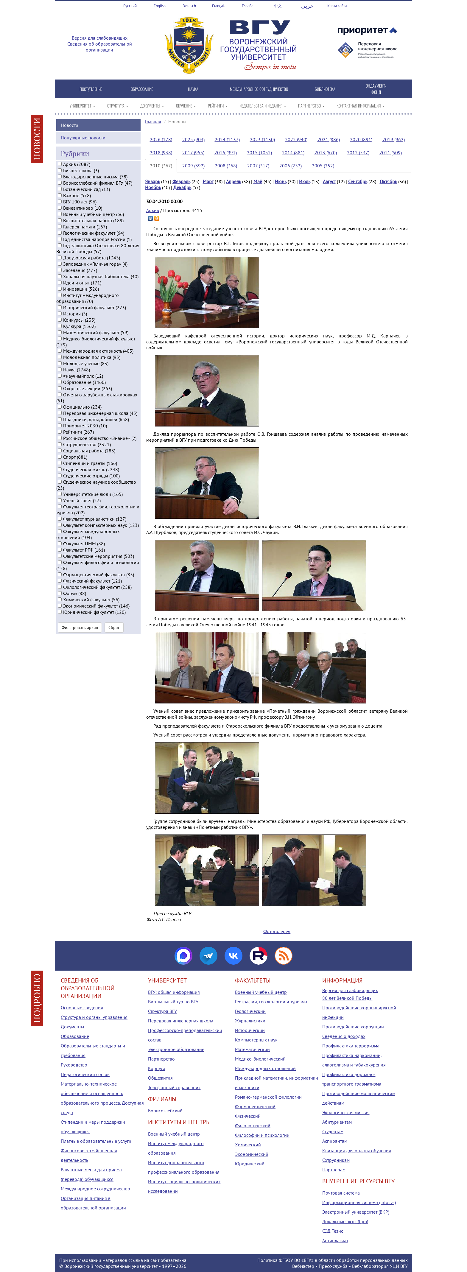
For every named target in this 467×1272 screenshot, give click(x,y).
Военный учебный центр (174, 1134)
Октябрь (388, 181)
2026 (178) (161, 139)
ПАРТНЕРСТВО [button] (311, 105)
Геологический (250, 1011)
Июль (304, 181)
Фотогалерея (276, 931)
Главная (153, 121)
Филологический (252, 1125)
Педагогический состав (85, 1074)
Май (257, 181)
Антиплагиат (335, 1240)
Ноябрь (153, 187)
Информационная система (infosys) (359, 1202)
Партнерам (333, 1170)
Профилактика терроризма (350, 1046)
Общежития (160, 1078)
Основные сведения (82, 1008)
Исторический (250, 1030)
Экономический (251, 1154)
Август (329, 181)
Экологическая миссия (346, 1112)
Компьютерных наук (256, 1040)
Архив (152, 210)
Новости (69, 132)
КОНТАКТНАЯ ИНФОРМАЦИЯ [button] (361, 105)
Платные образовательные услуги (96, 1141)
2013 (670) (326, 152)
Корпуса (156, 1068)
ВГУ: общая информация (174, 992)
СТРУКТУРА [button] (117, 105)
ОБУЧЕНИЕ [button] (186, 105)
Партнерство (161, 1059)
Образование (75, 1036)
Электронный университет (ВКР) (355, 1212)
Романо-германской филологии (268, 1097)
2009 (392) (193, 166)
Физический (248, 1116)
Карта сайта (337, 5)
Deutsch (189, 5)
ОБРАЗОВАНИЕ (142, 89)
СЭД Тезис (332, 1231)
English (160, 5)
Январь (152, 181)
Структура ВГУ (162, 1011)
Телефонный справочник (174, 1087)
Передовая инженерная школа (180, 1021)
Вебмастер (303, 1266)
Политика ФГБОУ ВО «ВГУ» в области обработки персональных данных (332, 1260)
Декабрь (182, 187)
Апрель (233, 181)
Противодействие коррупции (353, 1027)
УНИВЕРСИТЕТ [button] (82, 105)
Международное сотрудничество (95, 1189)
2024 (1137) (227, 139)
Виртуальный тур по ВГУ (173, 1002)
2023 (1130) (262, 139)
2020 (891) (361, 139)
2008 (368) (226, 166)
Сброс (114, 634)
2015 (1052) (259, 152)
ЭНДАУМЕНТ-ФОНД (376, 88)
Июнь (281, 181)
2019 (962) (393, 139)
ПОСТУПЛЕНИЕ (91, 89)
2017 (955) (193, 152)
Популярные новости (83, 144)
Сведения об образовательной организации (99, 47)
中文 (278, 5)
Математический (252, 1049)
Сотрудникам (336, 1160)
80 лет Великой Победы (347, 998)
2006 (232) (290, 166)
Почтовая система (341, 1193)
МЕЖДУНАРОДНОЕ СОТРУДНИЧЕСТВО (259, 89)
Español (248, 5)
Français (218, 5)
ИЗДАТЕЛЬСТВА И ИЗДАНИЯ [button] (262, 105)
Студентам (332, 1131)
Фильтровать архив (80, 634)
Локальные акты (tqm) (345, 1221)
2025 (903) (193, 139)
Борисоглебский (165, 1111)
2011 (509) (390, 152)
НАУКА (193, 89)
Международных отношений (265, 1068)
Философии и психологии (262, 1135)
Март (208, 181)
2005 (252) (323, 166)
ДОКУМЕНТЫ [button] (152, 105)
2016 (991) (225, 152)
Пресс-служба (333, 1266)
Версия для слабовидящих (99, 38)
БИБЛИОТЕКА (325, 89)
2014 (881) (293, 152)
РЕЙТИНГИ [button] (218, 105)
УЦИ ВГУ (399, 1266)
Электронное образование (176, 1049)
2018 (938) (161, 152)
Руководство (74, 1065)
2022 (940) (296, 139)
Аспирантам (334, 1141)
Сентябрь (357, 181)
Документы (72, 1027)
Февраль (181, 181)
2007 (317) (258, 166)
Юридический (249, 1164)
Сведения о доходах (343, 1036)
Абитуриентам (337, 1122)
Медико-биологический (260, 1059)
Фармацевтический (255, 1106)
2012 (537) (358, 152)
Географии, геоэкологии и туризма (271, 1002)
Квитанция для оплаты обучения (356, 1150)
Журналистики (250, 1021)
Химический (248, 1145)
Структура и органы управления (94, 1017)
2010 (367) (161, 166)
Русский (130, 5)
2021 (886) (328, 139)
